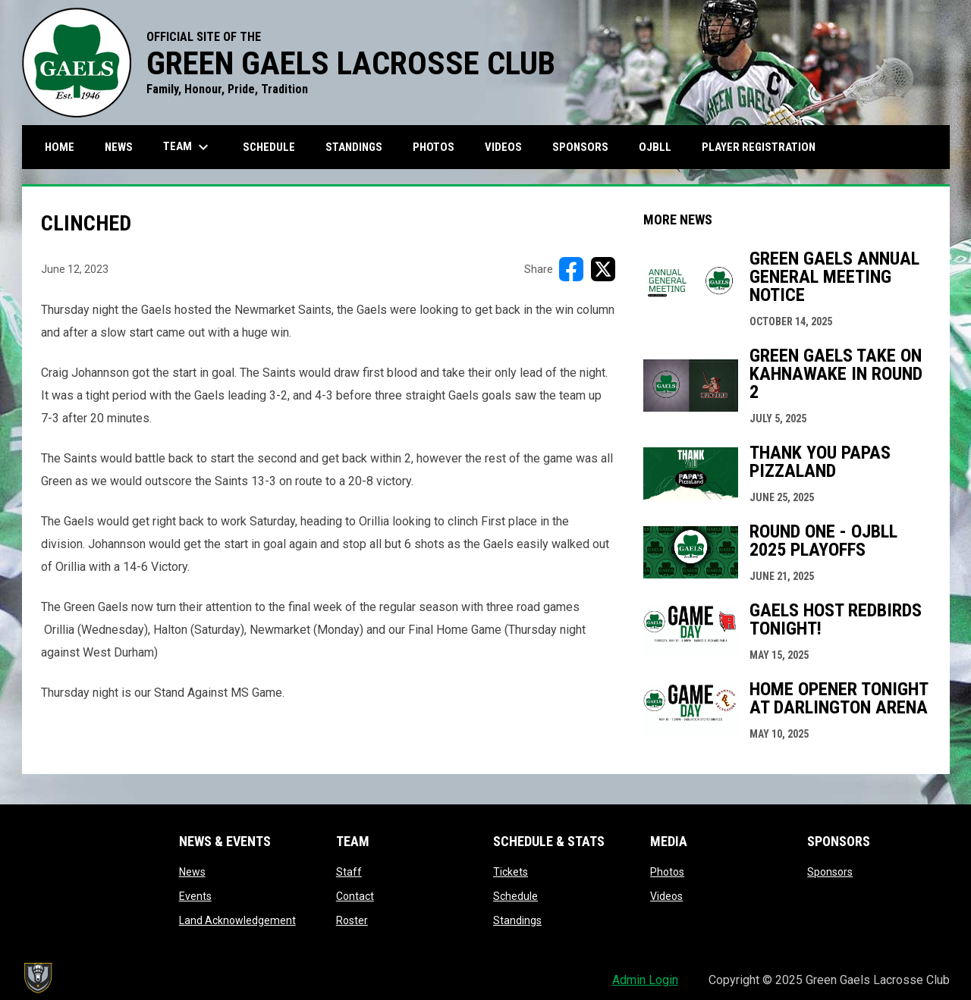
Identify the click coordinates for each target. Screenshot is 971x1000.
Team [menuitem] (187, 147)
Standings (517, 920)
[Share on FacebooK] (571, 269)
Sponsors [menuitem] (580, 147)
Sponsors (830, 872)
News (192, 872)
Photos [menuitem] (433, 147)
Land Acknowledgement (237, 920)
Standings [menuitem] (353, 147)
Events (195, 896)
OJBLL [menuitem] (661, 146)
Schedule (515, 896)
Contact (355, 896)
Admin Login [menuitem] (645, 980)
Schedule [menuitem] (269, 147)
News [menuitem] (119, 147)
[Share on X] (603, 269)
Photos (667, 872)
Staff (349, 872)
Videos (666, 896)
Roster (352, 920)
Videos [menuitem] (503, 147)
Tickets (510, 872)
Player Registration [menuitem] (764, 146)
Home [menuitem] (59, 147)
